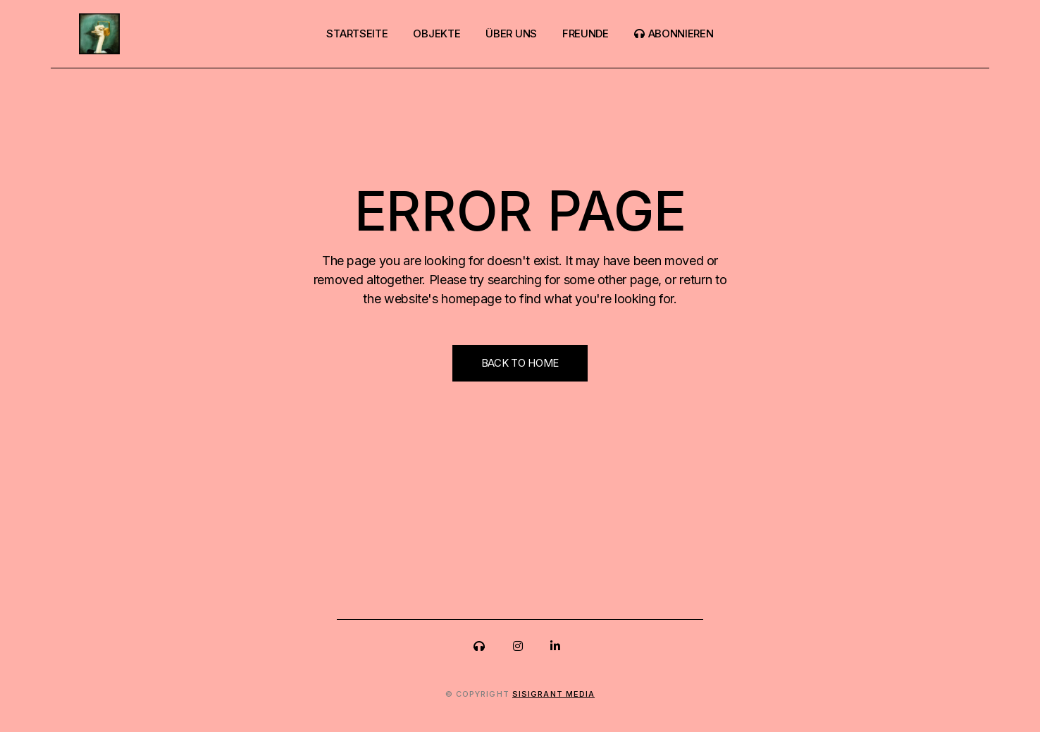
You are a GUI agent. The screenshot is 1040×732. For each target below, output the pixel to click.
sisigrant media (553, 694)
